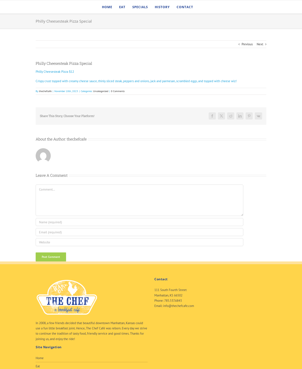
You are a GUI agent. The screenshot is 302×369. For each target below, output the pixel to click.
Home (40, 358)
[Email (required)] (139, 232)
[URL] (139, 242)
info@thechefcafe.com (178, 306)
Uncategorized (100, 91)
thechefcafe (45, 91)
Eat (38, 366)
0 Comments (118, 91)
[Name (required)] (139, 222)
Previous (247, 44)
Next (260, 44)
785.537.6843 (173, 301)
